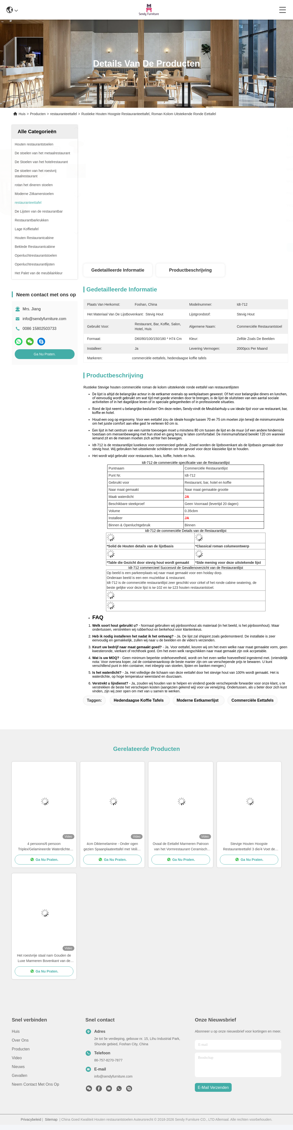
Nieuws (18, 1067)
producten (21, 1049)
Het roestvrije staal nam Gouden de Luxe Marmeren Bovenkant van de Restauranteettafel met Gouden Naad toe (44, 958)
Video (17, 1058)
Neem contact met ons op (35, 1084)
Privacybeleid (31, 1119)
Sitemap (51, 1119)
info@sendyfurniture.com (44, 319)
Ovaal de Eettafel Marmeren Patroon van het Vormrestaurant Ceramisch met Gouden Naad (181, 847)
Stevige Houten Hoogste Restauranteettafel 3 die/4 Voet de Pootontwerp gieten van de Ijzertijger (249, 847)
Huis (22, 114)
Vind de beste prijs (228, 247)
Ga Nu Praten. (45, 354)
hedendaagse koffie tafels (138, 700)
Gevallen (19, 1075)
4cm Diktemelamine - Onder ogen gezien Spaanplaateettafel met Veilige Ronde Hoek (112, 847)
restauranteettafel (63, 114)
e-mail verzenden (213, 1087)
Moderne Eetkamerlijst (198, 700)
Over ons (20, 1040)
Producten (38, 114)
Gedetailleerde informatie (117, 270)
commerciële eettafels (252, 700)
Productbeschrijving (190, 270)
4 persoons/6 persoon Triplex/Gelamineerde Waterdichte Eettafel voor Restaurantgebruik (44, 847)
